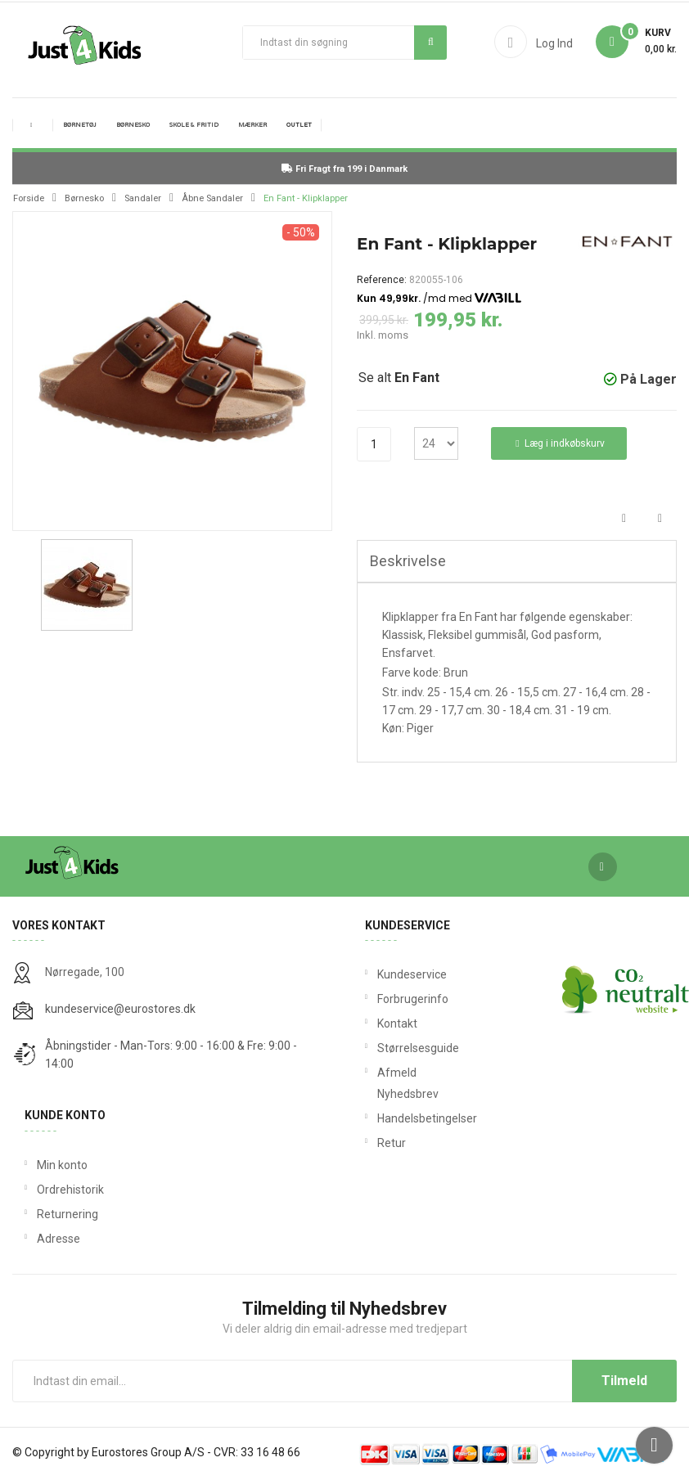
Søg (431, 41)
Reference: (382, 280)
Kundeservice (395, 974)
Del (624, 519)
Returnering (67, 1214)
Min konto (62, 1165)
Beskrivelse (408, 560)
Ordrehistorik (70, 1189)
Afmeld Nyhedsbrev (395, 1083)
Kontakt (395, 1023)
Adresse (58, 1238)
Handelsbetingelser (395, 1118)
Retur (391, 1142)
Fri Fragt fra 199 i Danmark (344, 169)
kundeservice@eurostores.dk (120, 1008)
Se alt (398, 377)
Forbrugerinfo (395, 998)
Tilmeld (624, 1380)
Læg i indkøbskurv (560, 444)
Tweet (660, 519)
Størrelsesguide (395, 1048)
